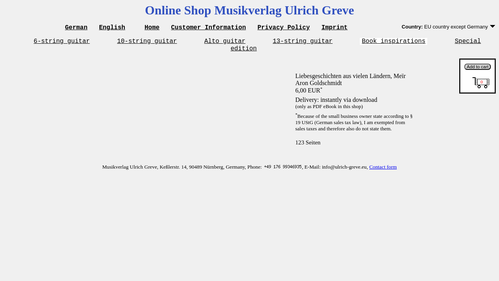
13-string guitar (303, 43)
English (112, 28)
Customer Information (208, 28)
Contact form (383, 170)
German (76, 28)
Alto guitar (225, 43)
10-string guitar (147, 43)
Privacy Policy (283, 28)
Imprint (334, 28)
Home (152, 28)
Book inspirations (393, 43)
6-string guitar (62, 43)
